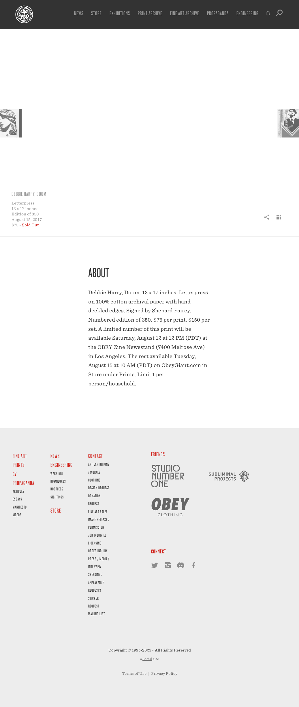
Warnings (57, 473)
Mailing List (96, 613)
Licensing (94, 543)
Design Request (99, 487)
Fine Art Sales (98, 511)
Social (147, 659)
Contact (95, 455)
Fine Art (20, 455)
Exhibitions (120, 13)
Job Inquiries (97, 535)
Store (96, 13)
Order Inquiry (98, 550)
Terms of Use (134, 673)
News (78, 13)
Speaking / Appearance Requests (96, 582)
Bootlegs (56, 489)
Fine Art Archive (184, 13)
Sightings (57, 497)
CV (268, 13)
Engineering (247, 13)
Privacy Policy (164, 673)
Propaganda (218, 13)
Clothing (94, 480)
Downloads (58, 481)
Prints (19, 464)
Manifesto (20, 507)
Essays (17, 499)
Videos (17, 514)
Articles (19, 491)
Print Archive (150, 13)
